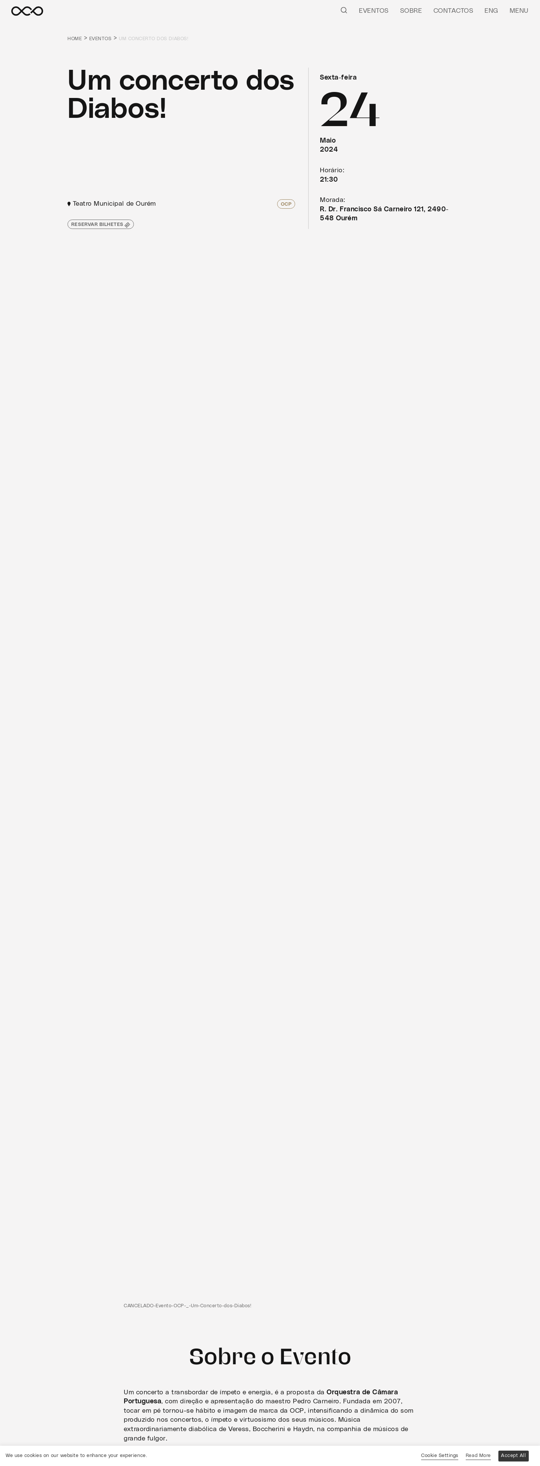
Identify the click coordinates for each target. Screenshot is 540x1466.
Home (75, 38)
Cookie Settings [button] (439, 1455)
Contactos (454, 11)
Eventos (374, 11)
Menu (519, 11)
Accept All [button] (513, 1455)
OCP (286, 204)
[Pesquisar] (344, 10)
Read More (478, 1455)
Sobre (411, 11)
